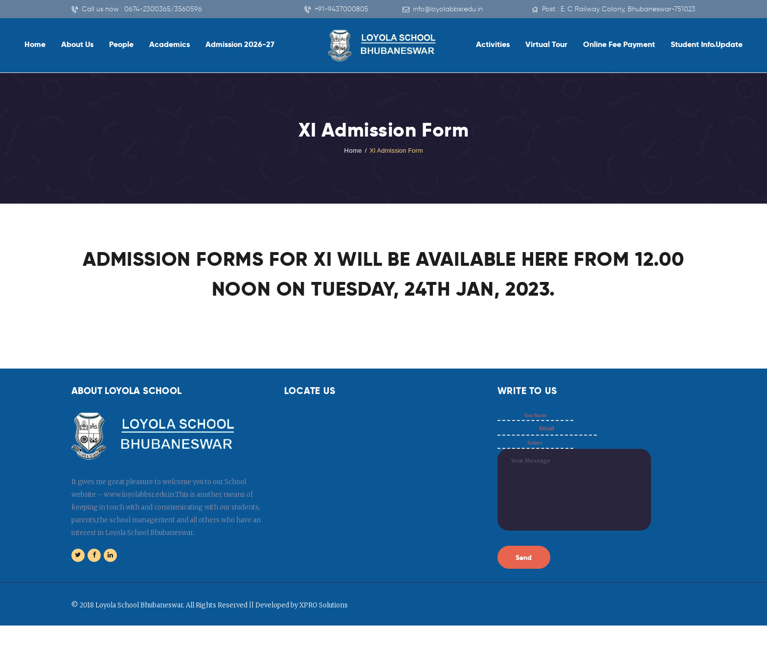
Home (352, 150)
